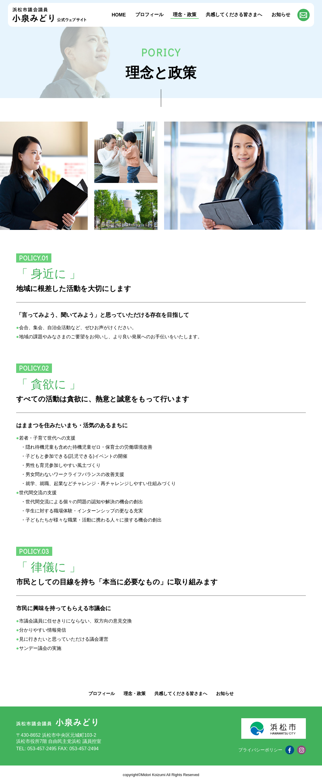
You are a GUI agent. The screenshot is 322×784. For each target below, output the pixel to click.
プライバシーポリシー (258, 749)
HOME (119, 14)
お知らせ (281, 14)
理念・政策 (184, 14)
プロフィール (149, 14)
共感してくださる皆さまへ (234, 14)
